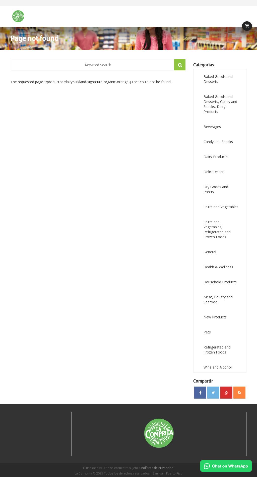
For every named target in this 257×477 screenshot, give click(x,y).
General (210, 252)
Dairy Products (216, 156)
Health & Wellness (218, 267)
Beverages (212, 126)
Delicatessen (214, 171)
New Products (215, 317)
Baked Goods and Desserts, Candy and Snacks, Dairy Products (220, 104)
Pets (207, 332)
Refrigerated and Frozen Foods (217, 349)
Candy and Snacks (218, 141)
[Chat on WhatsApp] (226, 466)
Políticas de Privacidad (157, 468)
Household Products (220, 282)
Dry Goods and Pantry (216, 189)
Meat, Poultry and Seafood (218, 299)
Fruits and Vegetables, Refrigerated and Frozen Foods (217, 229)
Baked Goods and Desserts (218, 79)
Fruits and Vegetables (221, 206)
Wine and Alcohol (218, 367)
